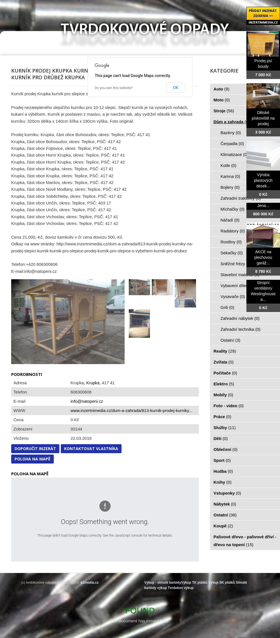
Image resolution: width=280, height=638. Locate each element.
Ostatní (231, 340)
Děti (221, 438)
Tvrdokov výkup (180, 588)
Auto (222, 89)
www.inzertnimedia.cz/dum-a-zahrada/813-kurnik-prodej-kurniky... (131, 410)
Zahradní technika (241, 329)
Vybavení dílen (238, 285)
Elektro (224, 383)
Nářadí (230, 220)
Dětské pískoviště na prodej (263, 118)
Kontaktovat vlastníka (91, 448)
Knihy (223, 482)
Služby (225, 427)
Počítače (225, 373)
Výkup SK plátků (221, 583)
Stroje (224, 110)
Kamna (230, 176)
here (164, 620)
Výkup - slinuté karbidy (162, 583)
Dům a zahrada (232, 121)
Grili (227, 307)
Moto (222, 99)
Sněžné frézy (236, 263)
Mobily (223, 394)
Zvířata (224, 362)
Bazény (231, 132)
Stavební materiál (240, 274)
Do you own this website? (114, 88)
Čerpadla (232, 143)
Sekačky (232, 252)
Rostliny (231, 241)
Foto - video (229, 405)
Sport (222, 460)
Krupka (93, 382)
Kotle (229, 165)
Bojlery (230, 187)
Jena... (263, 205)
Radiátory (233, 231)
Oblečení (226, 449)
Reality (225, 351)
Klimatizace (234, 154)
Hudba (223, 471)
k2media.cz (90, 583)
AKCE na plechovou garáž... (263, 257)
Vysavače (233, 296)
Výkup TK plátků (194, 583)
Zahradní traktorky (241, 198)
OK (175, 87)
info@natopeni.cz (87, 401)
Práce (222, 416)
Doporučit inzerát (35, 448)
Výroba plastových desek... (263, 180)
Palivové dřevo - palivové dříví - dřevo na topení (245, 540)
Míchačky (233, 209)
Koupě (223, 525)
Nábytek (225, 504)
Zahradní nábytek (240, 318)
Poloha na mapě (32, 459)
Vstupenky (227, 493)
